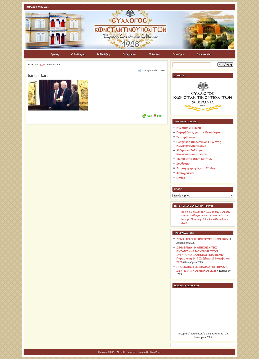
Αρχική (54, 54)
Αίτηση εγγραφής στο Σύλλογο (196, 168)
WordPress (155, 352)
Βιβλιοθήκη (103, 54)
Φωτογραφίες (185, 173)
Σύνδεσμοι (183, 163)
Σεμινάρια (178, 54)
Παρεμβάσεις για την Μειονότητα (198, 132)
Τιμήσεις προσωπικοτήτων (194, 158)
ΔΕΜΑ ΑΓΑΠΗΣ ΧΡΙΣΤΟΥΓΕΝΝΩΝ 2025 (202, 239)
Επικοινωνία (204, 54)
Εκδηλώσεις (129, 54)
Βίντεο (180, 178)
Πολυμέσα (154, 54)
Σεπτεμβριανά (185, 137)
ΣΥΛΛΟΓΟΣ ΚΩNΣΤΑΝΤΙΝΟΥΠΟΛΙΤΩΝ (131, 17)
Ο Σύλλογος (77, 54)
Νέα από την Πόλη (188, 127)
